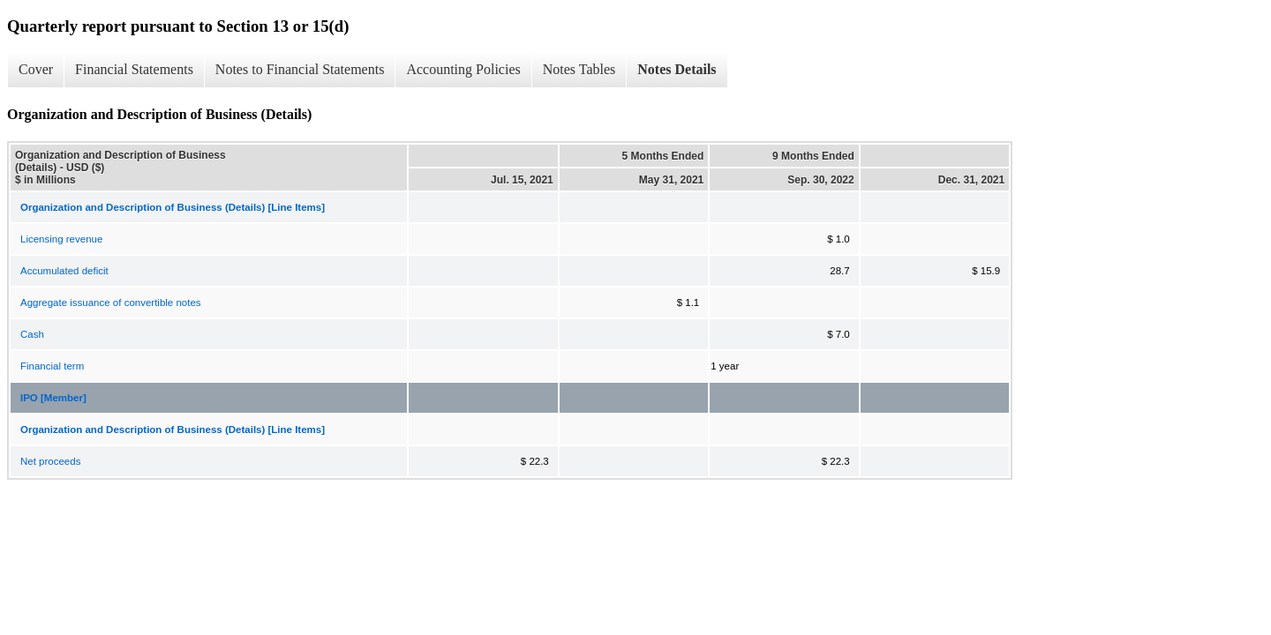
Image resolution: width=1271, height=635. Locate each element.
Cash (32, 334)
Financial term (52, 366)
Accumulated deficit (64, 270)
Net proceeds (50, 461)
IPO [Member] (53, 397)
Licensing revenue (61, 239)
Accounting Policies (463, 69)
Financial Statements (134, 69)
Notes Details (676, 69)
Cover (36, 69)
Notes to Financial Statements (300, 69)
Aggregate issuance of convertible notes (110, 302)
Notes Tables (579, 69)
